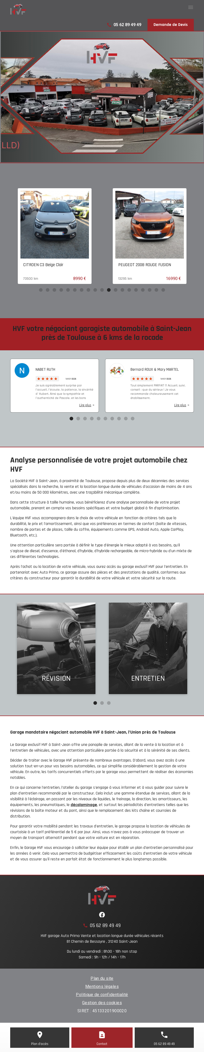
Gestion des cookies (102, 1002)
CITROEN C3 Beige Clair (103, 265)
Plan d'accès (39, 1044)
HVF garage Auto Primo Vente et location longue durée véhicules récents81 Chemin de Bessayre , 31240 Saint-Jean (102, 938)
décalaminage (84, 805)
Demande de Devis (171, 24)
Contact (102, 1044)
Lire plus (85, 405)
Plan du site (101, 978)
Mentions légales (102, 986)
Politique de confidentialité (102, 994)
